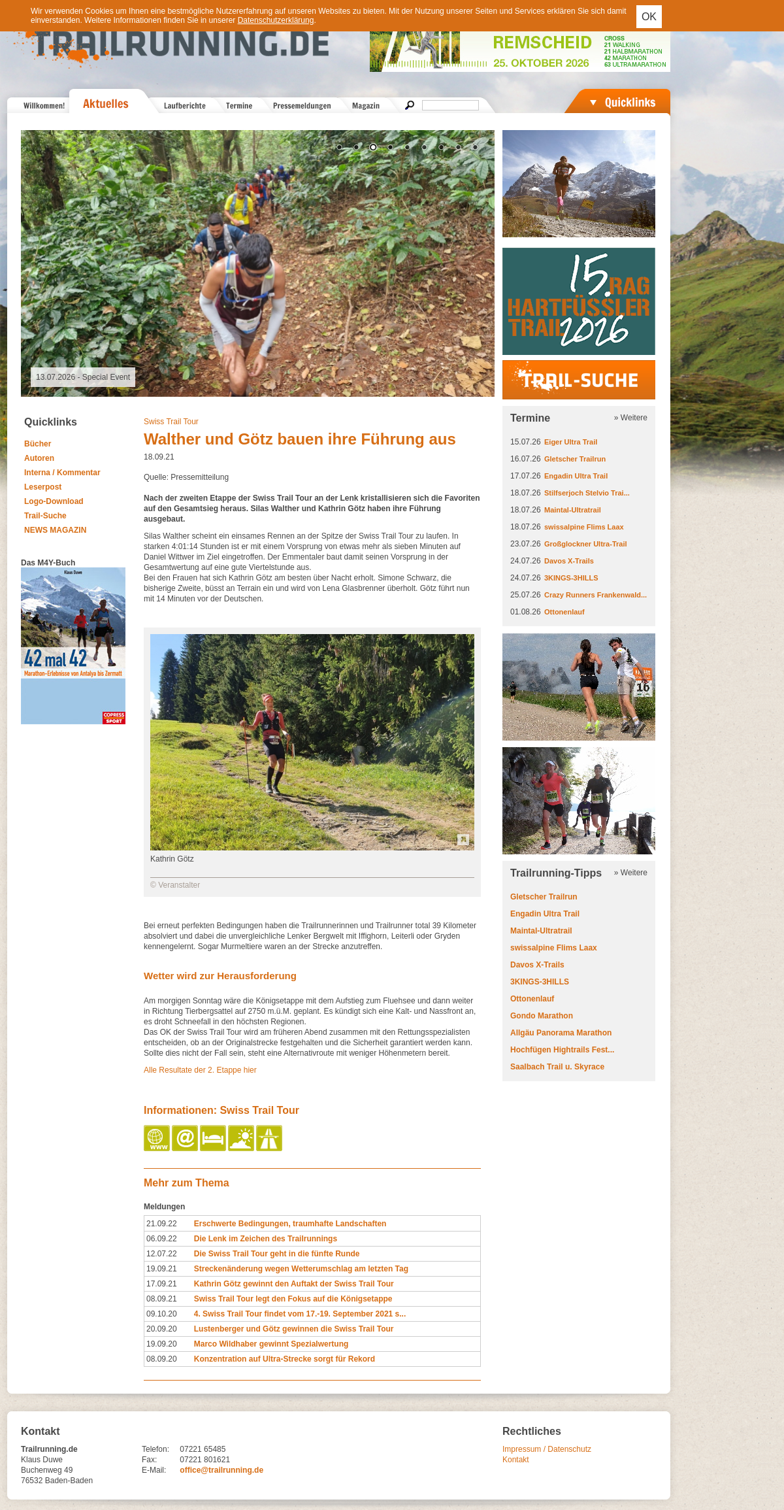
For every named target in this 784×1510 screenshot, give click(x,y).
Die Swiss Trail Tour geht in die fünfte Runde (277, 1253)
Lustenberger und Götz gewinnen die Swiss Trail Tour (294, 1329)
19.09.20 (161, 1344)
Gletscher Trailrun (575, 459)
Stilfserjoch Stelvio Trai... (587, 493)
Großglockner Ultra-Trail (585, 544)
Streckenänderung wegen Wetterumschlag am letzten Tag (301, 1268)
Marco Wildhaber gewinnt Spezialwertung (271, 1344)
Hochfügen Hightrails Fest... (562, 1049)
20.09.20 (161, 1329)
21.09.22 (161, 1223)
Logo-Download (54, 501)
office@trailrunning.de (221, 1470)
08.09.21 (161, 1298)
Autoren (39, 458)
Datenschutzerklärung (276, 20)
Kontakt (515, 1459)
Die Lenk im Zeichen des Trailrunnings (265, 1238)
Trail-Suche (45, 515)
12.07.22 (161, 1253)
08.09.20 (161, 1359)
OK (649, 16)
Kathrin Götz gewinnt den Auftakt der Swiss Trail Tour (294, 1283)
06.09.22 (161, 1238)
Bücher (37, 443)
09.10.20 (161, 1313)
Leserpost (42, 487)
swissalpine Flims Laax (584, 527)
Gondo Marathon (541, 1015)
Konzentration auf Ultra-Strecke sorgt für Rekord (284, 1359)
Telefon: (155, 1449)
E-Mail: (154, 1470)
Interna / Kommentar (62, 472)
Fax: (149, 1459)
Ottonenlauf (564, 612)
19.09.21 (161, 1268)
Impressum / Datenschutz (546, 1449)
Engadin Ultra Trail (576, 476)
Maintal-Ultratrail (572, 510)
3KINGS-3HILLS (571, 578)
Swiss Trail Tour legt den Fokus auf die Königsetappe (293, 1298)
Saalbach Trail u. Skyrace (557, 1066)
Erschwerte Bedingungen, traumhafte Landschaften (290, 1223)
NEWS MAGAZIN (55, 530)
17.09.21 (161, 1283)
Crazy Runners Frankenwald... (595, 595)
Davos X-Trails (569, 561)
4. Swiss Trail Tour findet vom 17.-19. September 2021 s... (300, 1313)
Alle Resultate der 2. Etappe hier (200, 1070)
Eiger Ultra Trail (570, 442)
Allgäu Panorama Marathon (561, 1032)
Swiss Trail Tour (171, 421)
